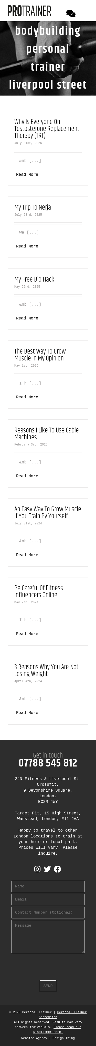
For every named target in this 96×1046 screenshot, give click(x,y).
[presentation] (50, 965)
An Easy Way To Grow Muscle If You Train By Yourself (47, 513)
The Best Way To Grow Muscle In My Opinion (40, 355)
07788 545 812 (48, 763)
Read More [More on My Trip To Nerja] (27, 246)
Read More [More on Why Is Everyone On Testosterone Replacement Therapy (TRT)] (27, 174)
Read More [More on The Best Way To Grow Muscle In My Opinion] (27, 397)
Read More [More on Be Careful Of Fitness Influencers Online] (27, 634)
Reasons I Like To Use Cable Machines (46, 434)
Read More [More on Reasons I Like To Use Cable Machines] (27, 476)
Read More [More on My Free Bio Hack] (27, 318)
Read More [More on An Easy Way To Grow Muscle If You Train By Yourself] (27, 555)
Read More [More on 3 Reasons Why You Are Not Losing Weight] (27, 713)
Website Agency (34, 1038)
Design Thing (64, 1038)
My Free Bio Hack (34, 279)
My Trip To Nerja (32, 207)
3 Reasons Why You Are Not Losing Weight (46, 670)
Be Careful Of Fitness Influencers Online (38, 591)
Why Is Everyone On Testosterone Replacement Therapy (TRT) (46, 129)
